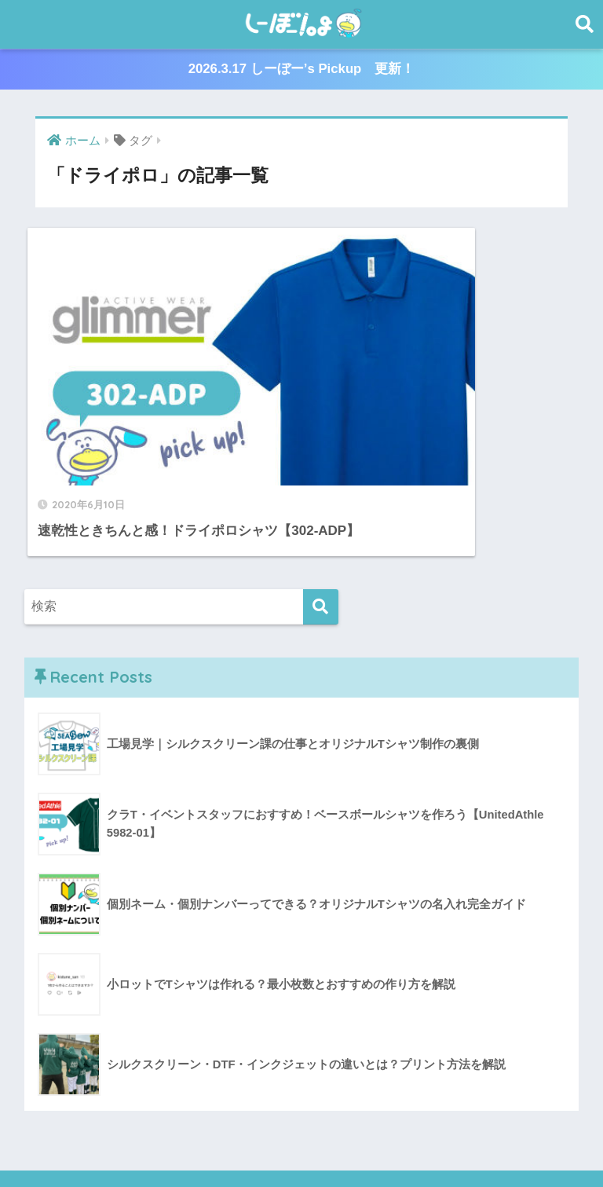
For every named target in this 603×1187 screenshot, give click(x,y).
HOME (302, 1108)
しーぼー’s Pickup (248, 1140)
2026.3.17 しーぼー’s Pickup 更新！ (301, 69)
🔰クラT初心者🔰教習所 (432, 1140)
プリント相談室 (147, 1140)
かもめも (330, 1140)
